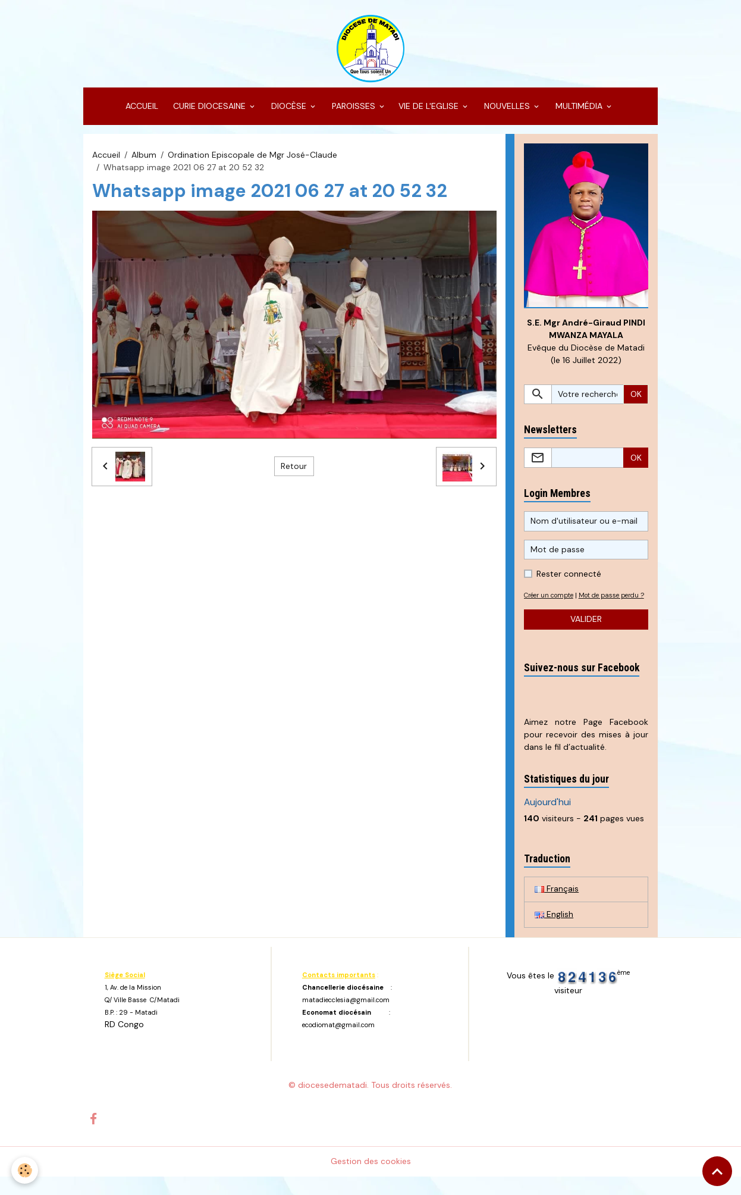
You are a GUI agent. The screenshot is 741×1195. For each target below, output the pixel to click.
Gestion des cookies (371, 1179)
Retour (294, 470)
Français (557, 907)
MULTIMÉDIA (579, 110)
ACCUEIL (140, 110)
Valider (586, 637)
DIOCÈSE (289, 110)
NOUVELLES (507, 110)
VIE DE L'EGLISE (429, 110)
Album (143, 159)
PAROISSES (353, 110)
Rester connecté (568, 579)
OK (636, 399)
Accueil (106, 159)
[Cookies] (25, 1170)
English (554, 933)
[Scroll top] (717, 1171)
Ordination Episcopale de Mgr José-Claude (252, 159)
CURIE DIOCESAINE (209, 110)
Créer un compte (551, 600)
